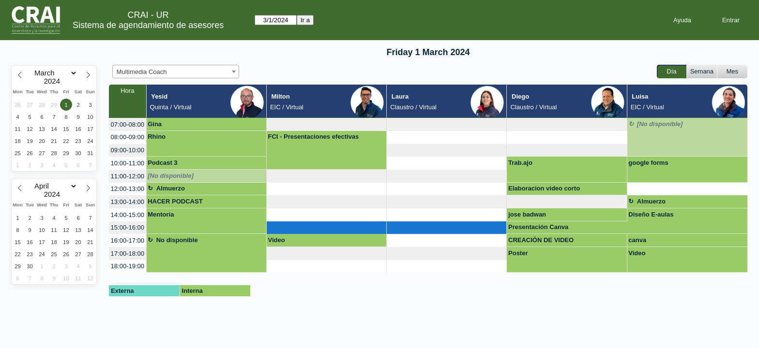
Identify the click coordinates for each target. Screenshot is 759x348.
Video (276, 240)
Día (671, 71)
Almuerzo (170, 188)
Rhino (157, 136)
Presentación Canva (538, 227)
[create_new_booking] (326, 124)
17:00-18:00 (127, 253)
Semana (701, 71)
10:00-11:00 (127, 163)
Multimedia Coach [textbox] (142, 71)
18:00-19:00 (127, 266)
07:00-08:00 (127, 124)
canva (637, 240)
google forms (648, 162)
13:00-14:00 (127, 201)
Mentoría (161, 214)
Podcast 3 (162, 162)
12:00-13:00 (127, 188)
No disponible (177, 240)
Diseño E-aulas (650, 214)
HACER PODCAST (175, 201)
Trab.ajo (520, 162)
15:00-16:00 (127, 227)
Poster (518, 253)
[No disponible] (660, 124)
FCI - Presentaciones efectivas (313, 136)
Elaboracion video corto (544, 188)
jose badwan (527, 214)
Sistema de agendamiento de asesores (148, 25)
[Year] (54, 81)
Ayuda (682, 20)
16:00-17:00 (127, 240)
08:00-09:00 (127, 137)
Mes (733, 71)
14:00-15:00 (127, 214)
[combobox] (175, 71)
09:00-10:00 (127, 150)
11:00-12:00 (127, 176)
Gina (155, 124)
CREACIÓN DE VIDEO (541, 240)
